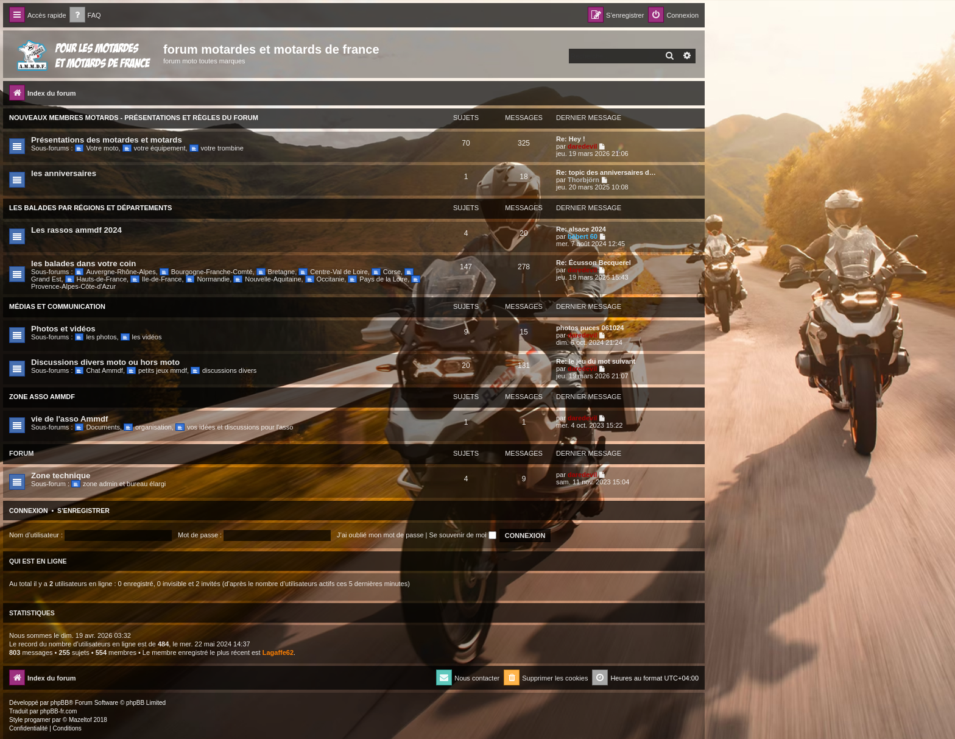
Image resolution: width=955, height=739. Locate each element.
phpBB (60, 702)
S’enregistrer (83, 510)
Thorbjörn (583, 179)
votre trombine (216, 148)
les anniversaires (63, 173)
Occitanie (325, 279)
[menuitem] (85, 15)
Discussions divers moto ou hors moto (105, 362)
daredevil (582, 146)
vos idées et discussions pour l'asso (234, 427)
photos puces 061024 (590, 327)
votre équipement (154, 148)
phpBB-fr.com (58, 711)
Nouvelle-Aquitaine (267, 279)
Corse (386, 271)
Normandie (208, 279)
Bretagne (275, 271)
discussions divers (223, 370)
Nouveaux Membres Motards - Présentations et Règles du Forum (133, 117)
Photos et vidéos (63, 328)
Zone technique (60, 475)
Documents (97, 427)
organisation (148, 427)
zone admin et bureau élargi (118, 483)
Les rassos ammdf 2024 (76, 230)
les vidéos (141, 337)
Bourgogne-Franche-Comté (206, 271)
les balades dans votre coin (83, 263)
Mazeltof (80, 719)
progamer (37, 719)
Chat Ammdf (99, 370)
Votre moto (97, 148)
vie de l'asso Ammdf (69, 418)
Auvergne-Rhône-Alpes (115, 271)
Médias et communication (57, 306)
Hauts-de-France (96, 279)
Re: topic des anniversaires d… (606, 172)
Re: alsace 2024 (581, 229)
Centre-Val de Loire (332, 271)
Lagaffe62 (278, 652)
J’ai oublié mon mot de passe (380, 535)
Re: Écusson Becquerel (593, 262)
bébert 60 (582, 236)
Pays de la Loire (377, 279)
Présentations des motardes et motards (106, 139)
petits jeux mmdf (157, 370)
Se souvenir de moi (462, 535)
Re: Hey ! (570, 139)
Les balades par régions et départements (90, 207)
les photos (96, 337)
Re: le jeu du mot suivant (595, 361)
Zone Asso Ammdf (42, 396)
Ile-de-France (155, 279)
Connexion (28, 510)
